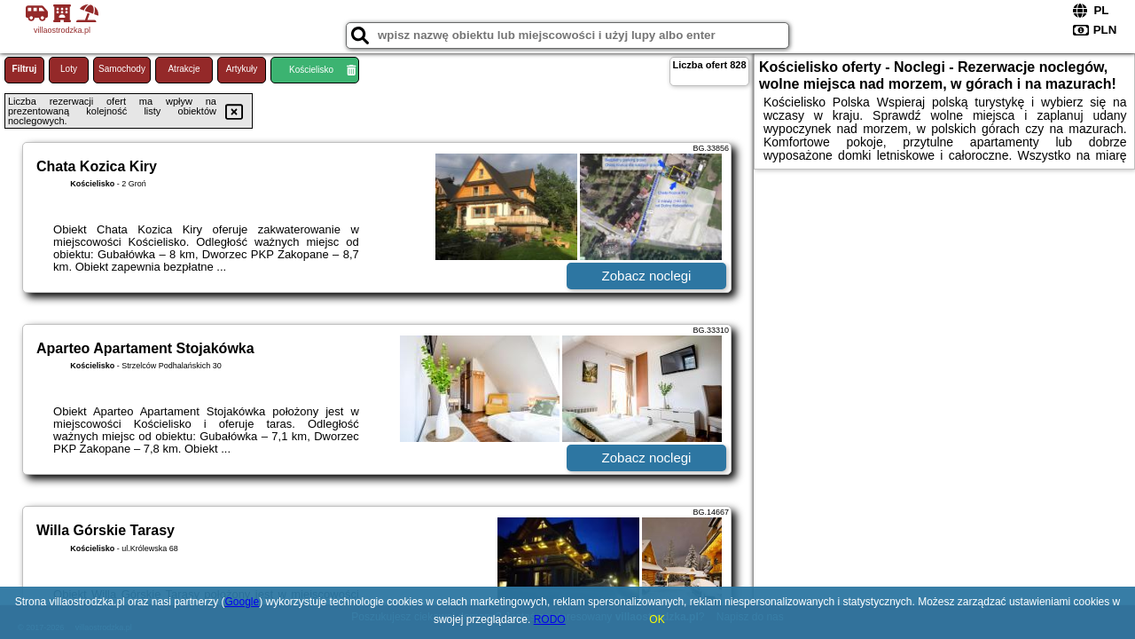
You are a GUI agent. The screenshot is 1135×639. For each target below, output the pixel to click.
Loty (68, 69)
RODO (550, 619)
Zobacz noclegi (647, 275)
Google (242, 602)
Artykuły (242, 69)
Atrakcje (184, 69)
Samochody (121, 69)
